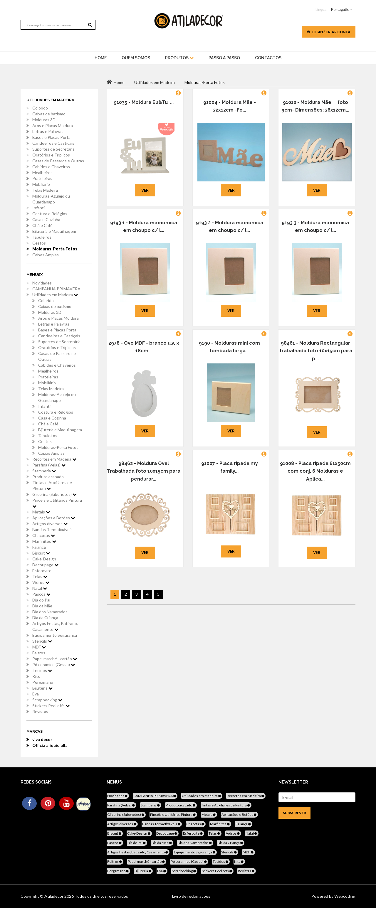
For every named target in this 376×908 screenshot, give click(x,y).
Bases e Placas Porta (51, 137)
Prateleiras (42, 178)
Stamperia (44, 470)
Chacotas (43, 535)
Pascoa (41, 594)
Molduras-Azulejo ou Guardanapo (51, 198)
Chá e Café (42, 225)
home (101, 57)
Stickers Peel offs (51, 705)
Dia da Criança (45, 617)
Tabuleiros (41, 237)
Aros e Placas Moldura (52, 125)
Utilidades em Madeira (55, 294)
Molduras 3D (44, 119)
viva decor (42, 739)
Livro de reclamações (191, 896)
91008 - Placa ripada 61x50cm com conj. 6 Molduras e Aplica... (315, 471)
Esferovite (41, 570)
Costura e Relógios (49, 213)
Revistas (40, 711)
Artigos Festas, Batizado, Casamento (55, 626)
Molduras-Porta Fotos (54, 248)
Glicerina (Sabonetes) (54, 494)
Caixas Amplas (45, 254)
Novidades (42, 282)
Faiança (39, 547)
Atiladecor (54, 896)
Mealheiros (42, 172)
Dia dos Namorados (50, 611)
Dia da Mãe (42, 605)
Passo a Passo (224, 57)
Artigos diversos (50, 523)
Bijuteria (42, 687)
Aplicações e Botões (53, 517)
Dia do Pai (41, 599)
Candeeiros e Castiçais (53, 143)
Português (340, 9)
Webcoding (344, 896)
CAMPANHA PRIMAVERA (56, 288)
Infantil (39, 207)
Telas (39, 576)
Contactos (268, 57)
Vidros (40, 582)
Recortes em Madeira (54, 458)
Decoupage (45, 564)
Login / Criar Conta (328, 32)
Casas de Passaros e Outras (58, 160)
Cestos (39, 242)
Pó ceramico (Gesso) (53, 664)
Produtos (179, 57)
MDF (39, 646)
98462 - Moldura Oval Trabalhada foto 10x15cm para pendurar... (143, 471)
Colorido (40, 107)
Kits (36, 676)
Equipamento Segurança (54, 635)
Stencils (42, 641)
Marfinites (44, 541)
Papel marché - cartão (54, 658)
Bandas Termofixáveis (52, 529)
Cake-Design (44, 558)
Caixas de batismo (49, 113)
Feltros (38, 652)
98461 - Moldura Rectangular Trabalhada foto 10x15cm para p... (315, 350)
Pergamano (42, 682)
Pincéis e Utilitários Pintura (57, 503)
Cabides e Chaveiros (51, 166)
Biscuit (41, 552)
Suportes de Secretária (53, 148)
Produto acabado (48, 476)
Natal (39, 588)
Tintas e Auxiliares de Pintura (52, 485)
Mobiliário (41, 184)
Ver (145, 190)
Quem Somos (136, 57)
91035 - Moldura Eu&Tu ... (144, 102)
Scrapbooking (47, 699)
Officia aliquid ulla (50, 745)
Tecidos (42, 670)
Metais (41, 511)
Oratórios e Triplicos (51, 154)
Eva (35, 693)
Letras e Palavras (47, 131)
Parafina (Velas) (49, 464)
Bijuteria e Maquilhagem (54, 231)
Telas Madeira (45, 190)
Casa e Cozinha (46, 219)
